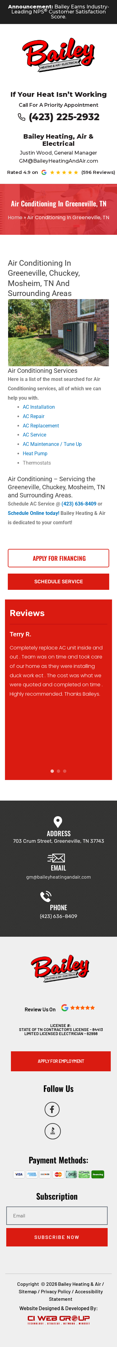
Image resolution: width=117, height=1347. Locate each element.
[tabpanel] (58, 662)
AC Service (34, 435)
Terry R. (21, 634)
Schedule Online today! (34, 513)
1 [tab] (52, 771)
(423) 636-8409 (78, 504)
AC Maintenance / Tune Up (52, 444)
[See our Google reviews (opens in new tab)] (75, 172)
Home (15, 217)
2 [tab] (59, 771)
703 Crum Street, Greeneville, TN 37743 (58, 841)
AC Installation (39, 407)
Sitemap (28, 1291)
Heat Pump (35, 453)
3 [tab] (65, 771)
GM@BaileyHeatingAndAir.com (58, 161)
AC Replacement (41, 426)
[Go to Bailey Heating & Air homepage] (58, 55)
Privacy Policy (56, 1291)
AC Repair (33, 416)
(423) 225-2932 (64, 117)
